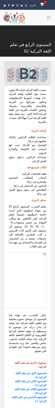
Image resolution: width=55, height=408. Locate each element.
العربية (32, 5)
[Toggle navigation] (48, 18)
